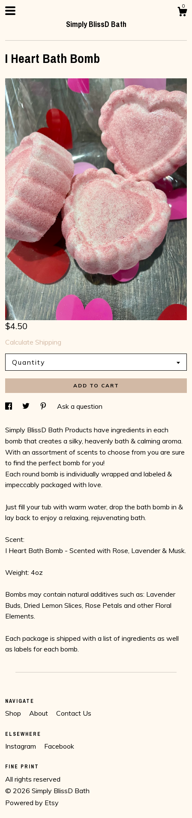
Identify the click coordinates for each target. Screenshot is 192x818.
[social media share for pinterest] (44, 406)
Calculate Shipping (33, 342)
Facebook (59, 746)
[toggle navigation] (10, 10)
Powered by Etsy (32, 802)
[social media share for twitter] (26, 406)
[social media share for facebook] (9, 406)
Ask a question (79, 406)
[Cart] (182, 12)
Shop (14, 713)
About (39, 713)
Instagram (21, 746)
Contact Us (73, 713)
